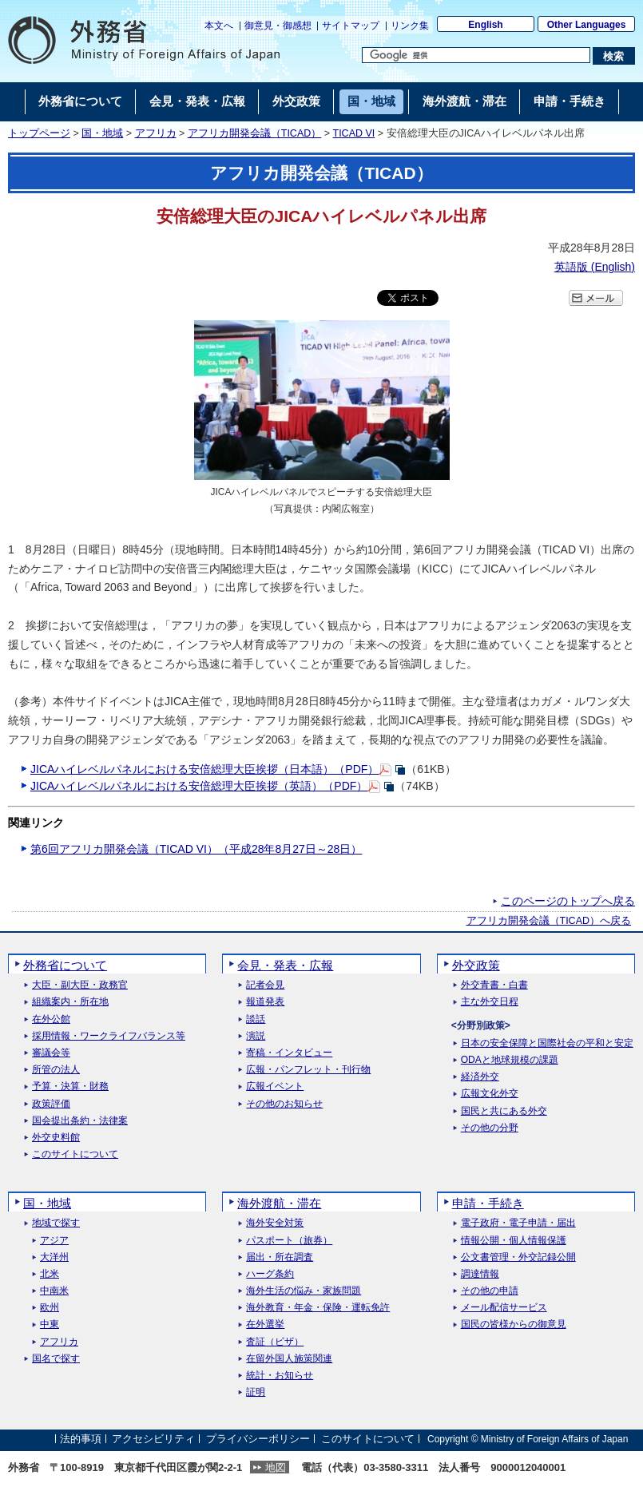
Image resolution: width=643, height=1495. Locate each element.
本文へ (218, 25)
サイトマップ (350, 25)
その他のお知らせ (284, 1104)
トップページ (39, 133)
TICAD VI (354, 133)
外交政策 (476, 965)
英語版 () (594, 266)
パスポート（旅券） (289, 1240)
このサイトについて (75, 1154)
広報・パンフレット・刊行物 (308, 1070)
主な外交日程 (489, 1002)
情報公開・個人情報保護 (513, 1240)
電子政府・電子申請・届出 (518, 1223)
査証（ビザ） (275, 1342)
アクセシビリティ (153, 1439)
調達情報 (480, 1274)
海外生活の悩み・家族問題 (303, 1291)
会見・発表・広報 (285, 965)
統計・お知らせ (279, 1375)
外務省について (65, 965)
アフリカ (156, 133)
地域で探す (56, 1223)
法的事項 (80, 1439)
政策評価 (51, 1104)
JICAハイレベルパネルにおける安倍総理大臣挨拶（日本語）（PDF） (204, 769)
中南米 (54, 1291)
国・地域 (102, 133)
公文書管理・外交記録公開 (518, 1257)
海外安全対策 (275, 1223)
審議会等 (51, 1053)
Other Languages (586, 24)
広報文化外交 (489, 1094)
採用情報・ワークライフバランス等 (108, 1036)
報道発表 (265, 1002)
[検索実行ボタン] (614, 56)
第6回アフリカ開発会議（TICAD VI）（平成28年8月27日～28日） (196, 849)
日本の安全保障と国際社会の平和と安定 (547, 1043)
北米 (49, 1274)
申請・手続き (488, 1203)
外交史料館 (56, 1137)
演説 (255, 1036)
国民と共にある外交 (504, 1111)
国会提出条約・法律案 (80, 1121)
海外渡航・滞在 (279, 1203)
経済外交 (480, 1077)
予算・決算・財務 (70, 1086)
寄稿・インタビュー (289, 1053)
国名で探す (56, 1359)
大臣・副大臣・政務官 (80, 985)
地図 (275, 1467)
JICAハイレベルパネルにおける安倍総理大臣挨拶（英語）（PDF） (198, 785)
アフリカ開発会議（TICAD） (255, 133)
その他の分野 (489, 1128)
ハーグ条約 (270, 1274)
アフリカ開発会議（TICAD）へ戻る (549, 920)
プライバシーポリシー (258, 1439)
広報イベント (275, 1086)
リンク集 (410, 25)
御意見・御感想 (278, 25)
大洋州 (54, 1257)
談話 (255, 1019)
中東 (49, 1324)
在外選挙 (265, 1324)
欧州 (49, 1308)
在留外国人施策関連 (289, 1359)
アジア (54, 1240)
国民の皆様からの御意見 (513, 1324)
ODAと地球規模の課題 (509, 1060)
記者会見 (265, 985)
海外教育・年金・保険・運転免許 (318, 1308)
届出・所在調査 (279, 1257)
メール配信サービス (504, 1308)
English (485, 24)
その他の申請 (489, 1291)
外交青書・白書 (494, 985)
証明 (255, 1392)
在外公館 (51, 1019)
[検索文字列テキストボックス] (476, 55)
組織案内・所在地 (70, 1002)
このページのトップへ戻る (568, 900)
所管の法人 (56, 1070)
